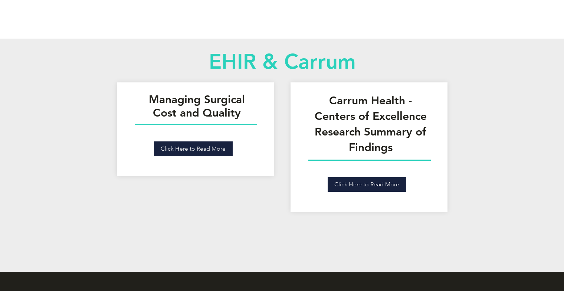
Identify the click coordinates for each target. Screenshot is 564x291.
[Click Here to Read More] (193, 148)
